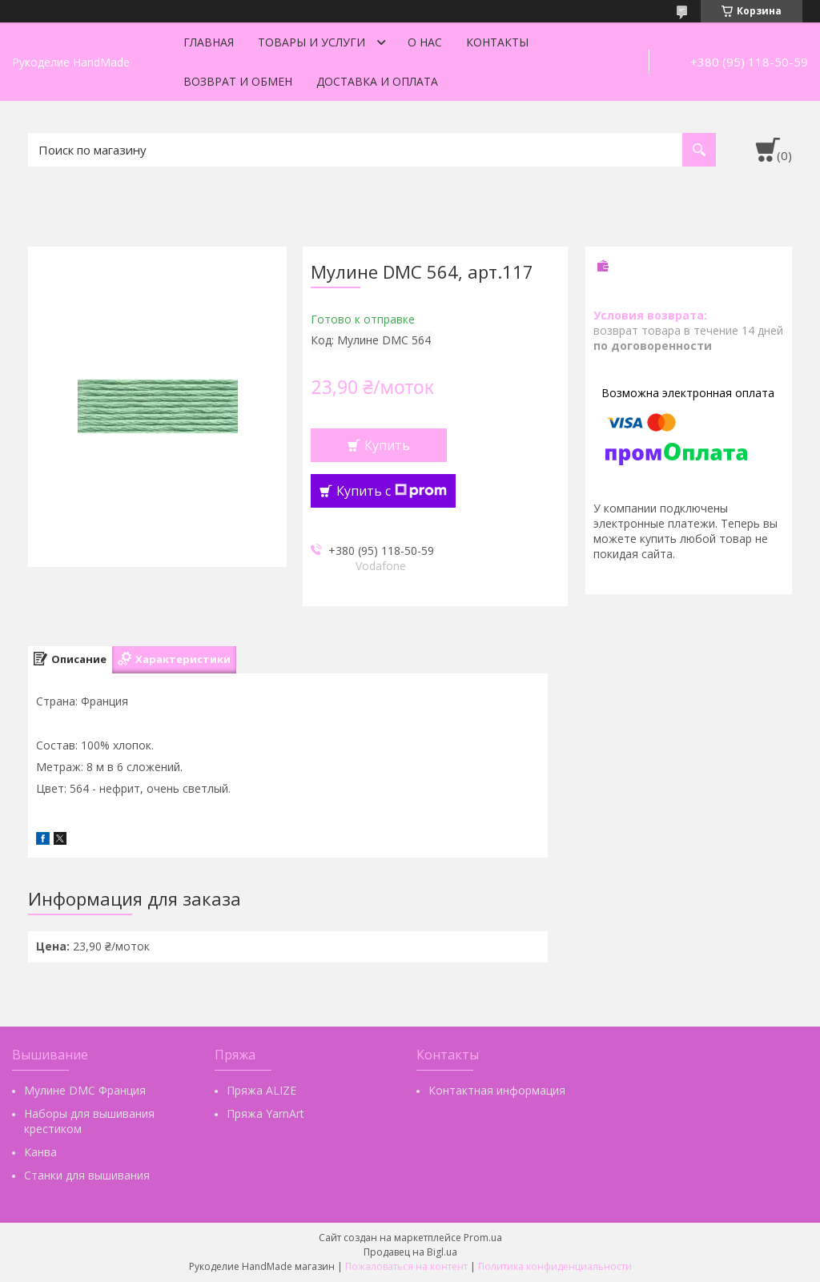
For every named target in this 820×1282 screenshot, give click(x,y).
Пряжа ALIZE (261, 1090)
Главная (208, 42)
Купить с (391, 491)
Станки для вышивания (87, 1175)
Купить (387, 445)
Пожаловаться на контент (406, 1266)
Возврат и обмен (237, 81)
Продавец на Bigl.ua (410, 1252)
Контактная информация (496, 1090)
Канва (40, 1151)
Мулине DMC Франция (85, 1090)
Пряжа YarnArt (265, 1113)
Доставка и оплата (377, 81)
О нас (425, 42)
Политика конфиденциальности (555, 1266)
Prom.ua (483, 1237)
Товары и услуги (311, 42)
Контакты (497, 42)
